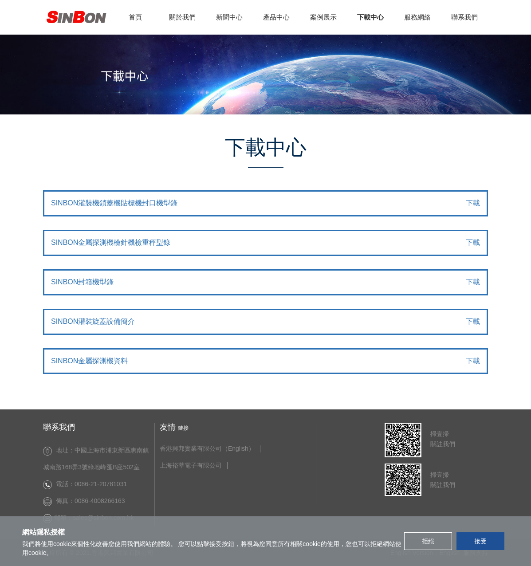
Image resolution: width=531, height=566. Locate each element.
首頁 (135, 17)
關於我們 (182, 17)
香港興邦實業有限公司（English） (207, 448)
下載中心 (370, 17)
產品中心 (276, 17)
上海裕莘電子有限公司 (191, 465)
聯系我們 (464, 17)
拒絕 (428, 541)
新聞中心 (229, 17)
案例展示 (323, 17)
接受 (480, 541)
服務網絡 (417, 17)
